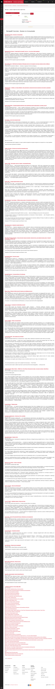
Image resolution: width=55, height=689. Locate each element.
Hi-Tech (32, 677)
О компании (15, 667)
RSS (18, 15)
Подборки (41, 1)
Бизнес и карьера (34, 673)
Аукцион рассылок (25, 672)
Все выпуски (30, 26)
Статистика (25, 19)
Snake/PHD (26, 17)
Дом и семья (43, 675)
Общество (42, 673)
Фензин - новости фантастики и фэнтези (15, 9)
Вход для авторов (8, 667)
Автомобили (33, 668)
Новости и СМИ (43, 670)
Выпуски (27, 1)
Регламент (6, 670)
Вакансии (15, 672)
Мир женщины (33, 671)
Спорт (42, 667)
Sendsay (23, 670)
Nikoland (52, 684)
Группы (34, 1)
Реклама (23, 667)
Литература (14, 5)
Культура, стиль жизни (8, 5)
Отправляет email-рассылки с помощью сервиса (18, 2)
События (23, 673)
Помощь (6, 672)
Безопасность (15, 670)
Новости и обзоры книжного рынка (22, 5)
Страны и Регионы (44, 672)
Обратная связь (16, 673)
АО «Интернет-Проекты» (13, 684)
